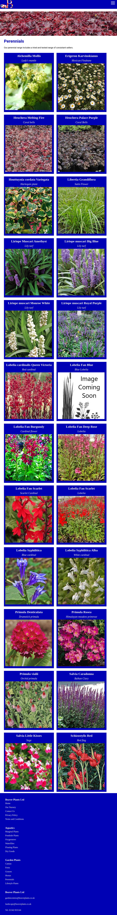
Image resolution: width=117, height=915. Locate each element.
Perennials (9, 879)
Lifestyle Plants (11, 883)
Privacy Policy (11, 815)
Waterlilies (9, 843)
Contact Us (10, 811)
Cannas (8, 864)
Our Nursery (10, 807)
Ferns (7, 867)
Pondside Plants (12, 835)
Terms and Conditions (14, 819)
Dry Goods (10, 851)
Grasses (8, 871)
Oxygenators (10, 839)
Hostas (8, 875)
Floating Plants (11, 847)
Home (7, 803)
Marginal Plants (12, 831)
